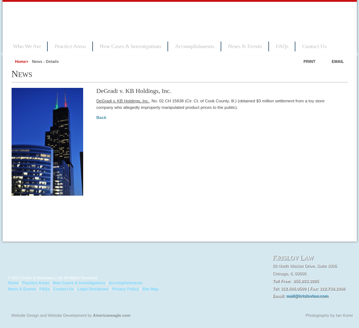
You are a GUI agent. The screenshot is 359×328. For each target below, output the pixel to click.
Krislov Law (57, 20)
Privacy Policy (125, 289)
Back (102, 117)
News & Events (245, 46)
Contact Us (314, 46)
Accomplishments (194, 46)
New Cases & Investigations (130, 46)
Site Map (150, 289)
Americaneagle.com (112, 315)
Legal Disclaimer (93, 289)
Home (13, 283)
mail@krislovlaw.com (307, 296)
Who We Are (27, 46)
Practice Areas (69, 46)
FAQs (281, 46)
